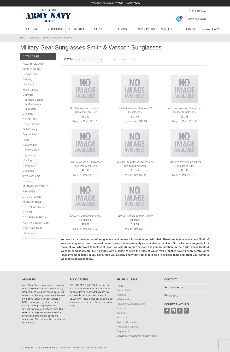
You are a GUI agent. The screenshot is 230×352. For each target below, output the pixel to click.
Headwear (29, 84)
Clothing (31, 29)
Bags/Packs (29, 155)
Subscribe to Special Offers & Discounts (137, 335)
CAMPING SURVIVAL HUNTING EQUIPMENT (37, 220)
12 (121, 59)
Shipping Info (123, 331)
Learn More (134, 3)
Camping (28, 113)
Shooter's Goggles (34, 100)
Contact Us (122, 313)
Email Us (173, 295)
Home (23, 37)
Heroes (99, 29)
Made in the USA (32, 69)
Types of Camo (31, 176)
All (134, 59)
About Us (121, 295)
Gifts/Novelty (30, 129)
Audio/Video (30, 144)
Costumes (29, 170)
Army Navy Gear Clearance (32, 231)
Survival (190, 29)
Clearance (29, 165)
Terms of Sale (124, 290)
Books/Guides (31, 150)
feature (27, 181)
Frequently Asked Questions (131, 304)
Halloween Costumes (127, 326)
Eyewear (34, 37)
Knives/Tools (30, 118)
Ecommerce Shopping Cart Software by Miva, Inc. (85, 347)
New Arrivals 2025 (33, 63)
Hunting (27, 160)
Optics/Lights (30, 134)
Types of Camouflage (127, 322)
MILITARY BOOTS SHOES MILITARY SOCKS (33, 207)
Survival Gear (31, 74)
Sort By (68, 59)
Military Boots (30, 89)
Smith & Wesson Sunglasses (33, 106)
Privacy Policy (124, 299)
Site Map (121, 308)
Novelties (168, 29)
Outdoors (54, 29)
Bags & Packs (145, 29)
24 (128, 59)
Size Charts (123, 317)
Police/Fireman (31, 124)
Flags (122, 29)
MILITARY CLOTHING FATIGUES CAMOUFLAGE (36, 191)
